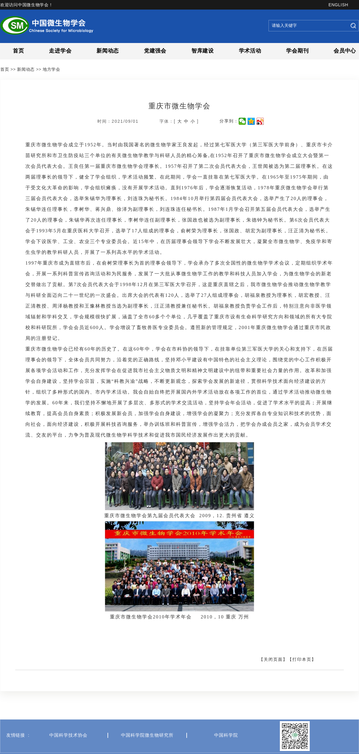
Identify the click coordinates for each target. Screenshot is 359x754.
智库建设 (202, 51)
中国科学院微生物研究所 (147, 749)
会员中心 (345, 51)
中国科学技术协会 (68, 749)
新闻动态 (107, 51)
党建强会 (155, 51)
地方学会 (51, 69)
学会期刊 (297, 51)
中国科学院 (226, 749)
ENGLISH (338, 4)
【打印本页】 (302, 659)
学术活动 (250, 51)
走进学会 (60, 51)
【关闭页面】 (273, 659)
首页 (18, 51)
